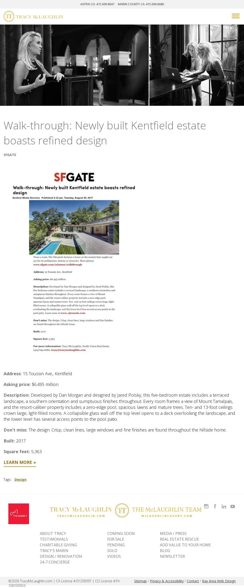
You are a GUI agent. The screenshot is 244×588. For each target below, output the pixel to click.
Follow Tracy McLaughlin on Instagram (206, 503)
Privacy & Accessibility (167, 581)
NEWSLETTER (172, 556)
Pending (116, 544)
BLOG (165, 550)
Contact (193, 581)
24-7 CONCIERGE (55, 562)
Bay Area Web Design (219, 581)
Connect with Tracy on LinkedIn (224, 503)
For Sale (115, 539)
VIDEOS (114, 556)
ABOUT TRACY (53, 533)
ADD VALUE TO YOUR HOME (185, 544)
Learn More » (20, 462)
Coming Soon (121, 533)
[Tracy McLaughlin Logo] (33, 17)
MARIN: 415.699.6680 (141, 4)
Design (20, 479)
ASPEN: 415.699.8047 (97, 4)
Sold (112, 550)
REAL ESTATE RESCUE (179, 539)
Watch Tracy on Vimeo (233, 503)
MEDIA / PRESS (173, 533)
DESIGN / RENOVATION (61, 556)
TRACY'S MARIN (54, 550)
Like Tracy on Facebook (215, 503)
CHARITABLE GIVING (58, 544)
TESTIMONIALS (54, 539)
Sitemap (140, 581)
